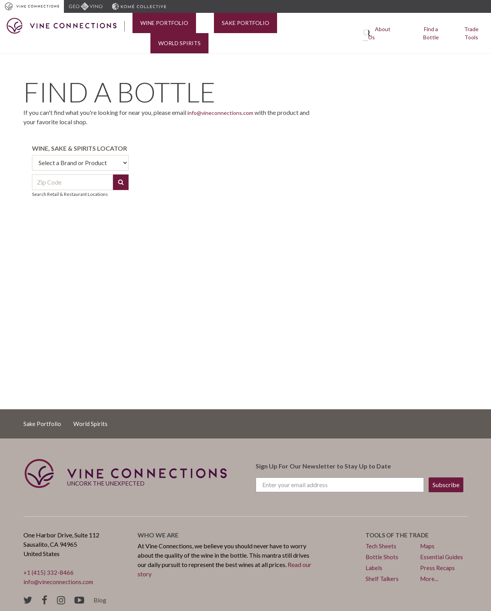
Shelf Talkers (383, 563)
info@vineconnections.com (223, 97)
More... (429, 563)
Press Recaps (438, 552)
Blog (100, 585)
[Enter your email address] (340, 470)
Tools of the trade (399, 520)
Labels (374, 552)
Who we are (158, 520)
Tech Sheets (381, 531)
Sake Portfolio (222, 26)
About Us (392, 26)
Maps (428, 531)
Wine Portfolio (156, 26)
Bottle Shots (382, 542)
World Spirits (285, 26)
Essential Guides (442, 542)
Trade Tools (471, 26)
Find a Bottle (430, 26)
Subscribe (446, 470)
